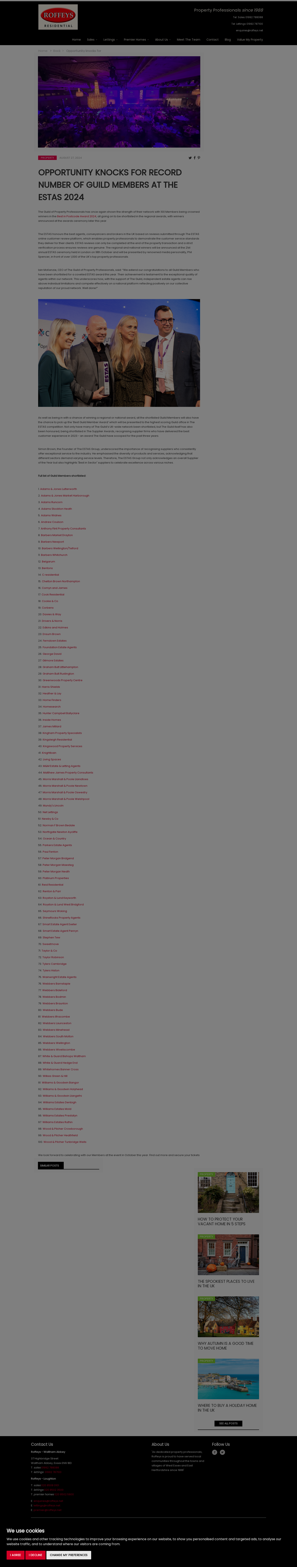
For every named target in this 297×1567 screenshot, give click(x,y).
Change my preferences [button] (69, 1555)
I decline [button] (35, 1555)
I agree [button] (15, 1555)
